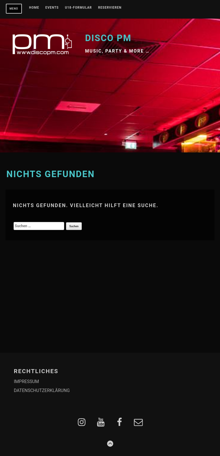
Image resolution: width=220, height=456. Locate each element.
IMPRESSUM (26, 381)
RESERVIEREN (110, 7)
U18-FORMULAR (78, 7)
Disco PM (108, 38)
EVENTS (52, 7)
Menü (14, 8)
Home (34, 7)
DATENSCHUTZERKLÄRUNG (42, 390)
